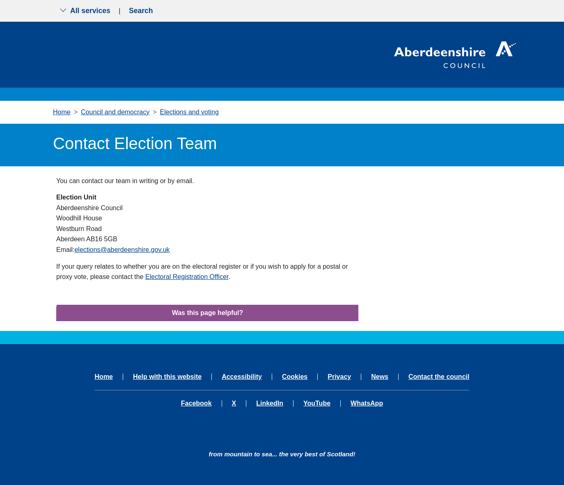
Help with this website (167, 377)
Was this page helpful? (207, 312)
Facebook (196, 403)
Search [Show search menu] (141, 11)
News (379, 377)
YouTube (316, 403)
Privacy (339, 377)
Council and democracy (115, 112)
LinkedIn (269, 403)
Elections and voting (189, 112)
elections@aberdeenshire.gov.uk (122, 249)
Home (62, 112)
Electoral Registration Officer (186, 276)
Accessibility (242, 377)
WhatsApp (367, 403)
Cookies (294, 377)
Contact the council (438, 377)
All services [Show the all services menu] (85, 10)
